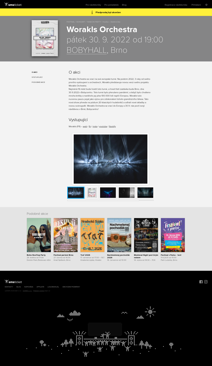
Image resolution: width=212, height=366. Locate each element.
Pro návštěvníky (93, 4)
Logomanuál (53, 287)
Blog (124, 4)
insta (95, 126)
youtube (103, 126)
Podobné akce (38, 82)
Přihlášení (196, 4)
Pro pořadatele (111, 4)
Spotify (112, 126)
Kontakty (9, 287)
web (85, 126)
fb (90, 126)
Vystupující (37, 77)
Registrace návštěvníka (176, 4)
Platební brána (38, 291)
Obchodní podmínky (71, 287)
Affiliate (40, 287)
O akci (34, 72)
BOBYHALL (87, 50)
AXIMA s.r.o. (27, 291)
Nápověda (28, 287)
